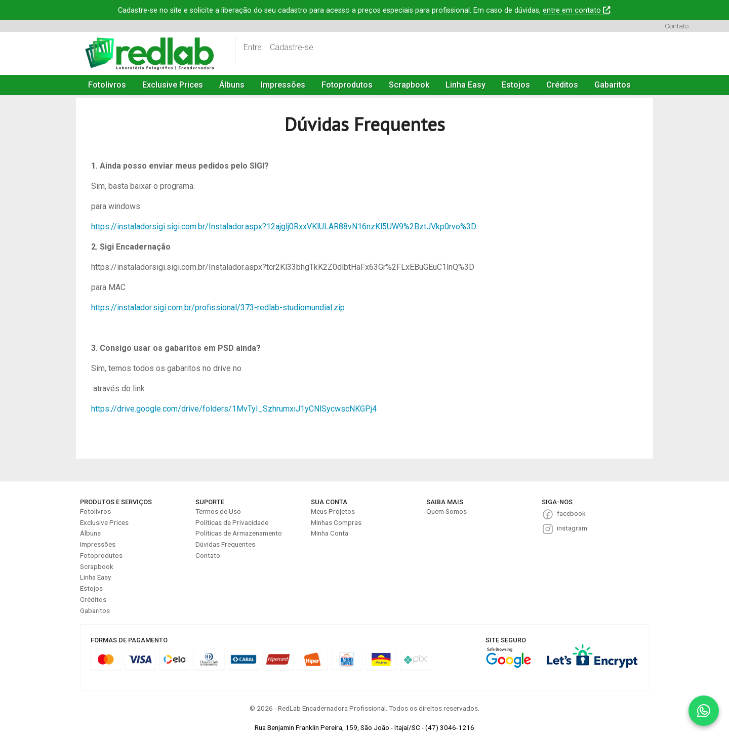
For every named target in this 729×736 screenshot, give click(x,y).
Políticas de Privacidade (231, 522)
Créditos (562, 85)
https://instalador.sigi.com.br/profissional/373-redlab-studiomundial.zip (218, 307)
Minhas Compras (336, 522)
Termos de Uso (218, 511)
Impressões (283, 85)
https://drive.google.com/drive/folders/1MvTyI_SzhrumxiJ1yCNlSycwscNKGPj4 (234, 409)
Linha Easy (465, 85)
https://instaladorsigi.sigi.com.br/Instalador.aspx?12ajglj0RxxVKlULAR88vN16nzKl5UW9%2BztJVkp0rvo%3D (283, 226)
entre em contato (576, 10)
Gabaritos (612, 85)
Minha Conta (329, 533)
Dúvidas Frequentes (225, 544)
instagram (572, 528)
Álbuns (232, 85)
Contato (676, 26)
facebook (571, 513)
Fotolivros (107, 85)
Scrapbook (409, 85)
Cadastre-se (291, 47)
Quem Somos (446, 511)
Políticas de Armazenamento (238, 533)
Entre (253, 47)
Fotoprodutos (347, 85)
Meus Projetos (333, 511)
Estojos (516, 85)
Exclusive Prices (172, 85)
